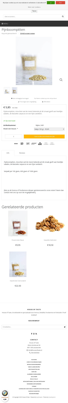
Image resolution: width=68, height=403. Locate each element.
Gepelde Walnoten (50, 240)
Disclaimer (34, 376)
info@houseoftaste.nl (35, 350)
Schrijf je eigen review (27, 33)
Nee (60, 3)
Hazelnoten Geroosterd (18, 281)
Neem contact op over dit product (46, 98)
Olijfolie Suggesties (34, 391)
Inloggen (34, 359)
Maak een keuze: (10, 129)
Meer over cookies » (34, 7)
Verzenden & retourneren (34, 384)
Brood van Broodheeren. (34, 364)
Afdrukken (47, 101)
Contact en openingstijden (34, 362)
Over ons (34, 371)
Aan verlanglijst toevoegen (21, 98)
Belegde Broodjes (34, 393)
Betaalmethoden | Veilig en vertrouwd (34, 381)
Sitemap (34, 386)
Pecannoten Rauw (18, 240)
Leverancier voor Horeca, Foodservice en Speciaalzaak (34, 388)
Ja (50, 3)
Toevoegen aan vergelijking (28, 101)
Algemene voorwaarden (34, 374)
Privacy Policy (34, 379)
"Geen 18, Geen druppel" (34, 367)
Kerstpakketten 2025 (34, 369)
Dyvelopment (52, 397)
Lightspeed (39, 397)
